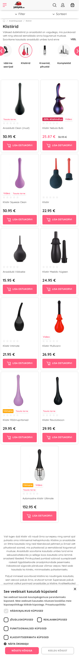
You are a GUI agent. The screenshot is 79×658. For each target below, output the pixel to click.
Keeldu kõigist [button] (57, 650)
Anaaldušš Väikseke (14, 271)
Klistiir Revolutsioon (53, 419)
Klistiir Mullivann (51, 345)
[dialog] (39, 621)
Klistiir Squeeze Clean (15, 202)
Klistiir (45, 202)
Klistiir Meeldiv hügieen (55, 271)
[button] (39, 644)
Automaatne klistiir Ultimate (38, 498)
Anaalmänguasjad (15, 21)
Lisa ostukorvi (19, 145)
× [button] (74, 589)
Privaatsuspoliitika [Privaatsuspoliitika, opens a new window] (55, 604)
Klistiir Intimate (11, 345)
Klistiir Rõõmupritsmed (15, 419)
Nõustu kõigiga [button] (22, 650)
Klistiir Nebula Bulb (52, 127)
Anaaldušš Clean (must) (16, 127)
